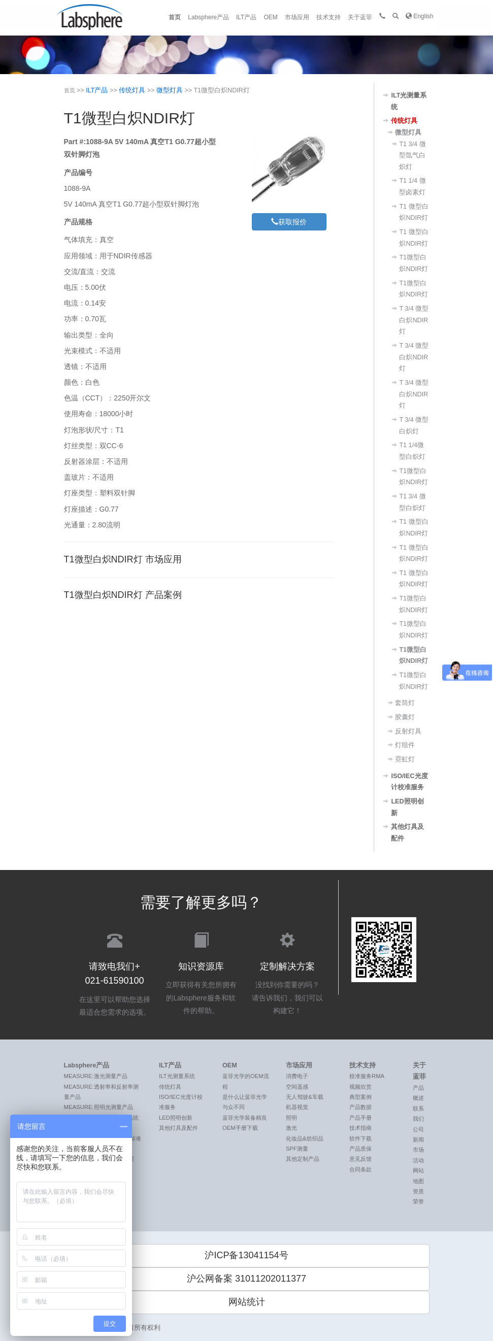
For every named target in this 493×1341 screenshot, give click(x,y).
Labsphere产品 (208, 17)
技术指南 (360, 1128)
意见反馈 (360, 1159)
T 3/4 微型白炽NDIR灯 (414, 320)
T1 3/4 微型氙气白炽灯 (412, 156)
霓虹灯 (405, 759)
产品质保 (360, 1149)
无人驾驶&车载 (304, 1097)
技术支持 (328, 17)
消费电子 (297, 1076)
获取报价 (289, 221)
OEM (270, 17)
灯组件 (405, 745)
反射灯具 (408, 731)
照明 (291, 1118)
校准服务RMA (366, 1076)
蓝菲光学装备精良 (244, 1118)
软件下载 (360, 1138)
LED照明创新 (175, 1118)
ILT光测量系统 (177, 1076)
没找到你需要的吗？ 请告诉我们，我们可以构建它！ (287, 972)
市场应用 (297, 17)
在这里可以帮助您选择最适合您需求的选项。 (114, 973)
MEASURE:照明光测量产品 (98, 1107)
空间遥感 (297, 1087)
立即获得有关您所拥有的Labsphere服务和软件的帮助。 (201, 972)
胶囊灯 (405, 717)
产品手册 (360, 1118)
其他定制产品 (302, 1159)
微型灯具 (169, 90)
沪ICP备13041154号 (246, 1255)
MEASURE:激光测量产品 (95, 1076)
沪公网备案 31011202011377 (246, 1278)
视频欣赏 (360, 1087)
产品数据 (360, 1107)
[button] (395, 16)
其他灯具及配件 (178, 1128)
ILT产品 (246, 17)
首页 (175, 17)
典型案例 (360, 1097)
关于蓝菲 (360, 17)
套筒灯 (405, 703)
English (420, 16)
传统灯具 (132, 90)
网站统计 (246, 1302)
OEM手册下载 (240, 1128)
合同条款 (360, 1169)
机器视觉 (297, 1107)
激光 (291, 1128)
